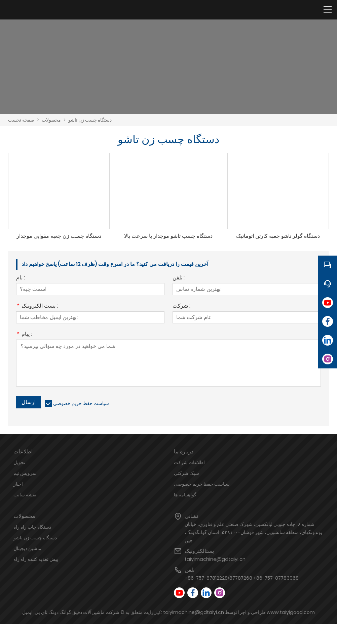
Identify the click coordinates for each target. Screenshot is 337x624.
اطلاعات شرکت (189, 462)
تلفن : (179, 278)
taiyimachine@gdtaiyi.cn (215, 559)
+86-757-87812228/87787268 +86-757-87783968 (242, 578)
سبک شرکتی (186, 473)
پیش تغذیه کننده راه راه (35, 559)
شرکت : (181, 306)
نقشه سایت (24, 494)
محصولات (51, 120)
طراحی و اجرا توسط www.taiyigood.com (270, 612)
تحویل (19, 462)
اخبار (18, 484)
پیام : (24, 334)
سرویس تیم (25, 473)
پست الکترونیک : (37, 306)
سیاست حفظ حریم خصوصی (81, 403)
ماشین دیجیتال (27, 548)
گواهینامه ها (185, 494)
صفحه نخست (21, 120)
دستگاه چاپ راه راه (32, 527)
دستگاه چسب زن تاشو (90, 120)
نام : (20, 278)
